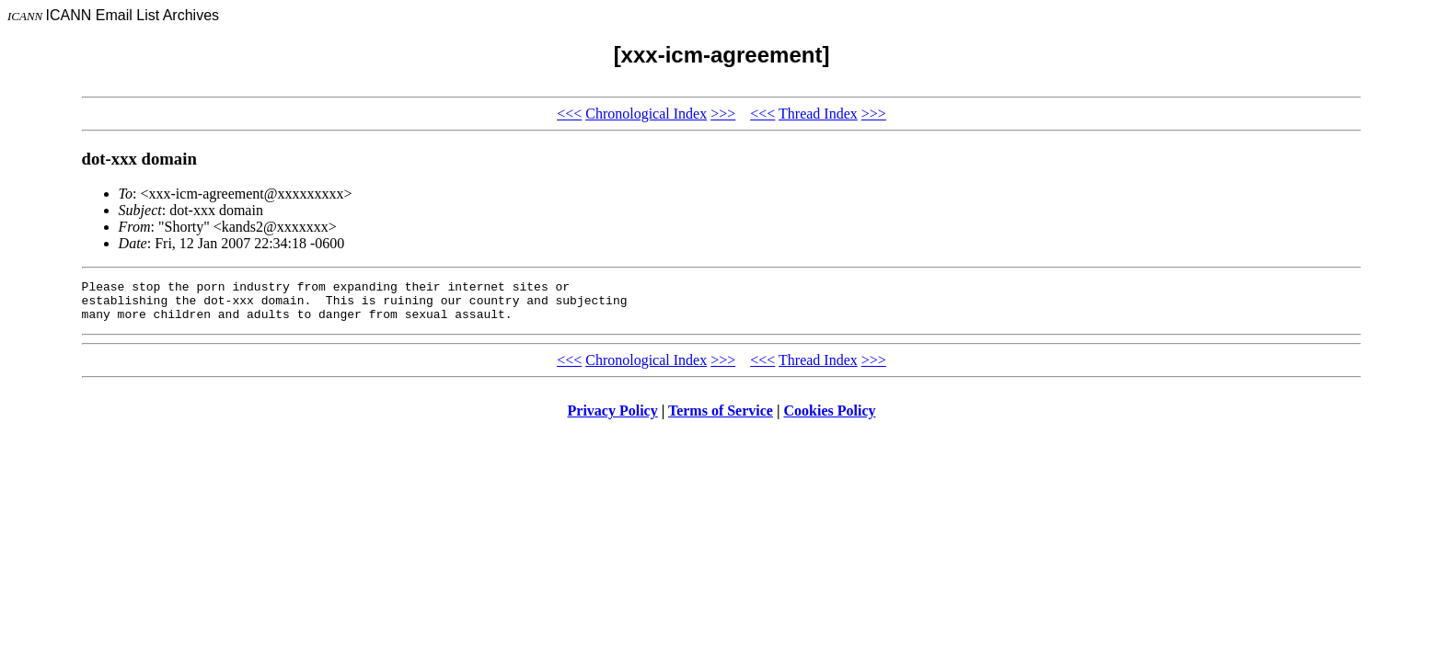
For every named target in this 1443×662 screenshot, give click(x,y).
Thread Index (818, 113)
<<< (569, 113)
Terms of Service (720, 419)
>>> (722, 113)
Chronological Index (646, 113)
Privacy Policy (613, 419)
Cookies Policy (830, 419)
